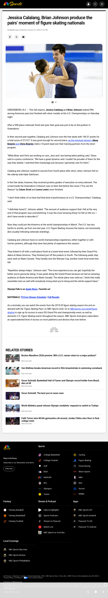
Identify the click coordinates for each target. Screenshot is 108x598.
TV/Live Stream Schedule (33, 297)
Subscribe (9, 469)
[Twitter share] (16, 36)
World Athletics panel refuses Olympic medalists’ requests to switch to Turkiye (59, 405)
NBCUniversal (17, 582)
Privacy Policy (8, 578)
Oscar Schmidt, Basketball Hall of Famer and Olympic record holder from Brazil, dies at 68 (60, 382)
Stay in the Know (10, 458)
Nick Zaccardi (26, 361)
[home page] (13, 4)
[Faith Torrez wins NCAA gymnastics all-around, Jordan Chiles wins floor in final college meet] (13, 421)
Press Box (63, 576)
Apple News (32, 289)
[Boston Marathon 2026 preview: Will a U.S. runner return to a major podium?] (13, 358)
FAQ (43, 576)
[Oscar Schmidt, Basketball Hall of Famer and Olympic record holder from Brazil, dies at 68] (13, 383)
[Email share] (23, 36)
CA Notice (18, 578)
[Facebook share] (10, 36)
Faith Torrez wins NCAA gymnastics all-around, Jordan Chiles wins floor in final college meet (60, 419)
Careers (23, 576)
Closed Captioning (34, 576)
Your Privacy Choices (35, 578)
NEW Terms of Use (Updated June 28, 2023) (83, 576)
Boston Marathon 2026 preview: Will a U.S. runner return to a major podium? (58, 355)
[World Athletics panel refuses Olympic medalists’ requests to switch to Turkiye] (13, 408)
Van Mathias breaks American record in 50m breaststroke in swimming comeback (61, 368)
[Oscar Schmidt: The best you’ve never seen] (13, 396)
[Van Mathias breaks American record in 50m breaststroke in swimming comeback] (13, 371)
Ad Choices (7, 576)
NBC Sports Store (52, 576)
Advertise (16, 576)
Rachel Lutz (14, 30)
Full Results (54, 297)
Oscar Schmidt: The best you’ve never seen (42, 393)
